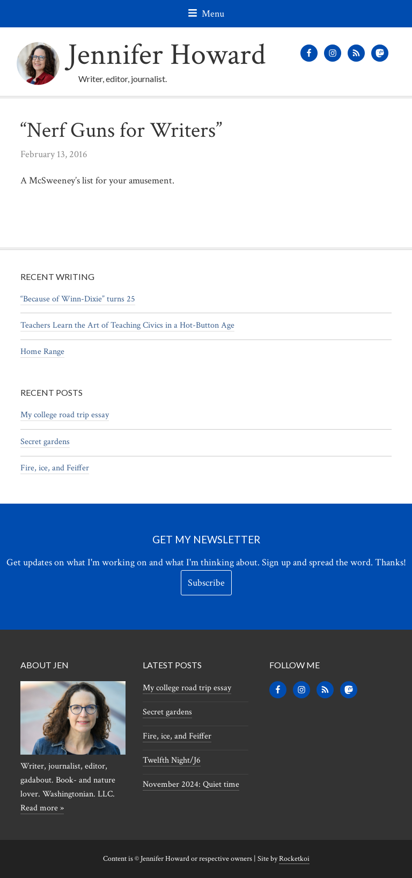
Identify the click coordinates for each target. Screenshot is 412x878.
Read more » (42, 808)
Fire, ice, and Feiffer (54, 468)
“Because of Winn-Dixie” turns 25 (77, 299)
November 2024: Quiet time (191, 784)
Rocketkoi (294, 859)
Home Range (42, 351)
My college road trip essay (64, 414)
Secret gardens (45, 441)
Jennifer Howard (167, 55)
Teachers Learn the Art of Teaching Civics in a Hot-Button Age (127, 325)
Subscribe (206, 583)
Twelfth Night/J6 (172, 760)
